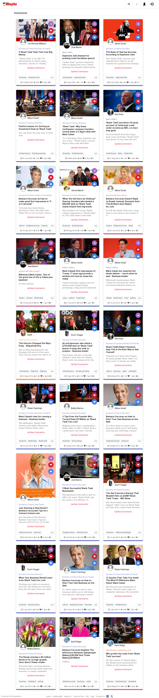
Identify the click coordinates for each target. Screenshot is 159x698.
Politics (65, 267)
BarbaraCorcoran (33, 226)
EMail (131, 226)
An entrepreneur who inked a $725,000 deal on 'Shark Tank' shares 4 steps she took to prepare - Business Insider (77, 347)
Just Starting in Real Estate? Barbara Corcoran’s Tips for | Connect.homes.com (33, 511)
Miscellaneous (111, 650)
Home (48, 696)
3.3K (36, 609)
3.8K (124, 446)
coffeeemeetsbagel (123, 532)
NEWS (114, 119)
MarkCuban (38, 298)
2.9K (80, 537)
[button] (129, 4)
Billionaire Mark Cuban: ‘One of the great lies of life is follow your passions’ (34, 277)
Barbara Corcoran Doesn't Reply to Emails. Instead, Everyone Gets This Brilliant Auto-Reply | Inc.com (123, 202)
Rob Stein (119, 114)
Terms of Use (78, 696)
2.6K (124, 537)
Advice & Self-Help (113, 195)
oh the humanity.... (32, 340)
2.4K (123, 82)
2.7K (37, 446)
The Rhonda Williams (36, 43)
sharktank (132, 371)
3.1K (80, 376)
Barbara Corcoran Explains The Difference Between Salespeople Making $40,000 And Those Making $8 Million (79, 654)
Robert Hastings (34, 408)
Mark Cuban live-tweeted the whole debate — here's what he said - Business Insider (121, 274)
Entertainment (34, 77)
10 (137, 82)
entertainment (82, 532)
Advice (21, 226)
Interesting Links (124, 650)
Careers (44, 226)
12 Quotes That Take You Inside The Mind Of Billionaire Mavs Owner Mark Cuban (122, 580)
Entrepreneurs (24, 153)
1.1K (80, 82)
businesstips (77, 441)
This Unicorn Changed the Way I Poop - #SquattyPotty (35, 344)
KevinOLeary (111, 153)
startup (40, 681)
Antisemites (67, 77)
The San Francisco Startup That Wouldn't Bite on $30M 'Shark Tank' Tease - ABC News (122, 496)
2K (80, 158)
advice (109, 371)
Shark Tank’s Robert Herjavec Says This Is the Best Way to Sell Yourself (122, 349)
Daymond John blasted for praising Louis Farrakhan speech (78, 57)
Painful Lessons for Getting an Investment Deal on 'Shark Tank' (35, 127)
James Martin (77, 190)
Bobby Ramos (77, 408)
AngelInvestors (69, 532)
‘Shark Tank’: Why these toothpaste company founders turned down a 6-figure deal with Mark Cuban (79, 130)
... (52, 77)
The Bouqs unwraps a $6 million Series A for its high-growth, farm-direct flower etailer (35, 660)
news (65, 298)
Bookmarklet (57, 696)
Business (23, 77)
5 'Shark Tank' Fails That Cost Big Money (36, 53)
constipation (24, 371)
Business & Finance (26, 48)
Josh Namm (76, 47)
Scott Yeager (77, 335)
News (64, 52)
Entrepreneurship (39, 153)
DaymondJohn (80, 77)
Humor (21, 340)
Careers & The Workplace (44, 195)
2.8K (124, 303)
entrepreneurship (82, 371)
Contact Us (100, 696)
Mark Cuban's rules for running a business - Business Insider (35, 417)
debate (109, 298)
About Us (67, 696)
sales (124, 371)
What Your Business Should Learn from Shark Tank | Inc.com (36, 579)
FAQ (87, 696)
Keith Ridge (76, 641)
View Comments (36, 68)
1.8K (80, 230)
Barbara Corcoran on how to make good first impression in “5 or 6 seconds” (35, 201)
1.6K (36, 158)
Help (92, 696)
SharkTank (128, 153)
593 (36, 82)
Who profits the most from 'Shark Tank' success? (123, 654)
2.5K (80, 446)
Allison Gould (120, 43)
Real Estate (39, 504)
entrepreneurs (68, 371)
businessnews (34, 605)
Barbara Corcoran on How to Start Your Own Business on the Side (122, 419)
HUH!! (29, 335)
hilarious (43, 371)
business (117, 371)
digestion (34, 371)
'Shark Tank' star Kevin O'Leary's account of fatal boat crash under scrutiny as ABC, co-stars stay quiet (122, 126)
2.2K (124, 686)
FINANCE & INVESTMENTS (133, 343)
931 (37, 303)
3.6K (80, 303)
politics (72, 298)
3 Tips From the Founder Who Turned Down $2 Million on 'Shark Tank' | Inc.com (79, 419)
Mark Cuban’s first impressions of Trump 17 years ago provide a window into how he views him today (79, 275)
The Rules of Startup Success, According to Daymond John (121, 53)
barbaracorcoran (25, 532)
